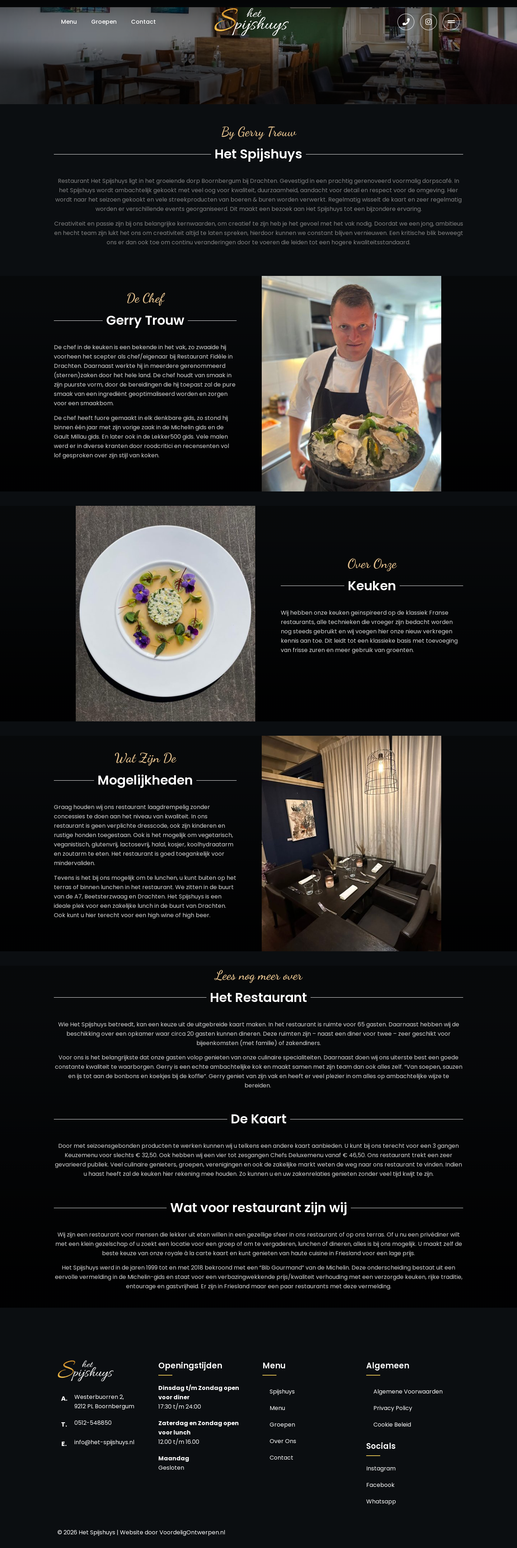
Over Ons (283, 1441)
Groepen (104, 22)
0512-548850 (93, 1423)
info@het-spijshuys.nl (104, 1442)
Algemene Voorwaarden (408, 1391)
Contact (143, 22)
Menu (69, 22)
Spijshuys (282, 1391)
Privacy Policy (392, 1408)
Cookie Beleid (392, 1424)
